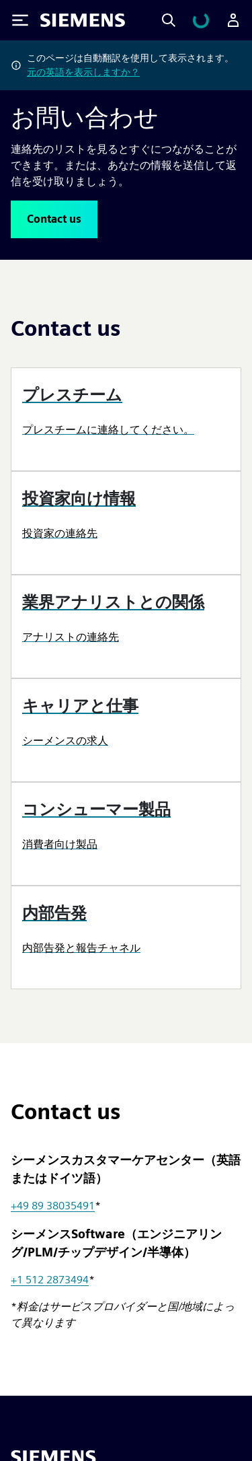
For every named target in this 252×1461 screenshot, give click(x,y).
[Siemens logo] (82, 20)
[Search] (168, 20)
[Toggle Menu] (20, 20)
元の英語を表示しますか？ (83, 72)
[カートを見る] (200, 20)
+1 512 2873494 (50, 1279)
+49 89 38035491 (53, 1205)
